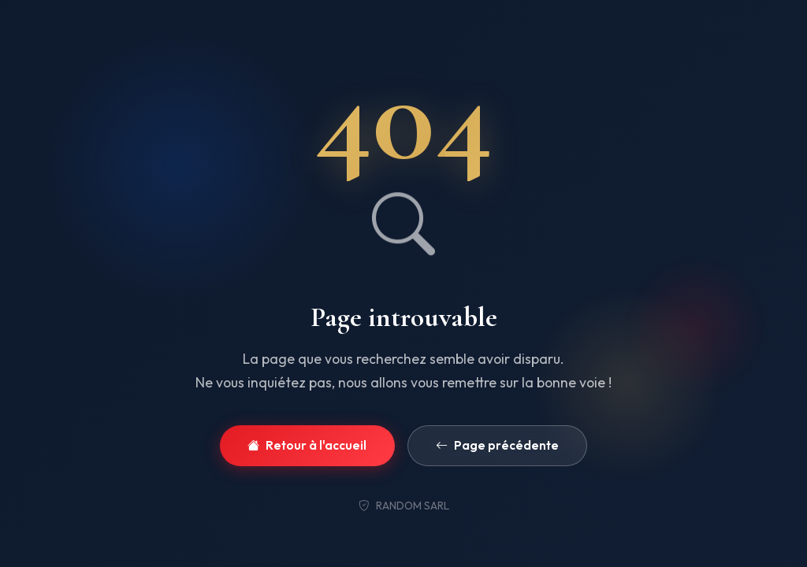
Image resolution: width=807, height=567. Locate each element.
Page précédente (497, 446)
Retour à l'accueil (306, 446)
